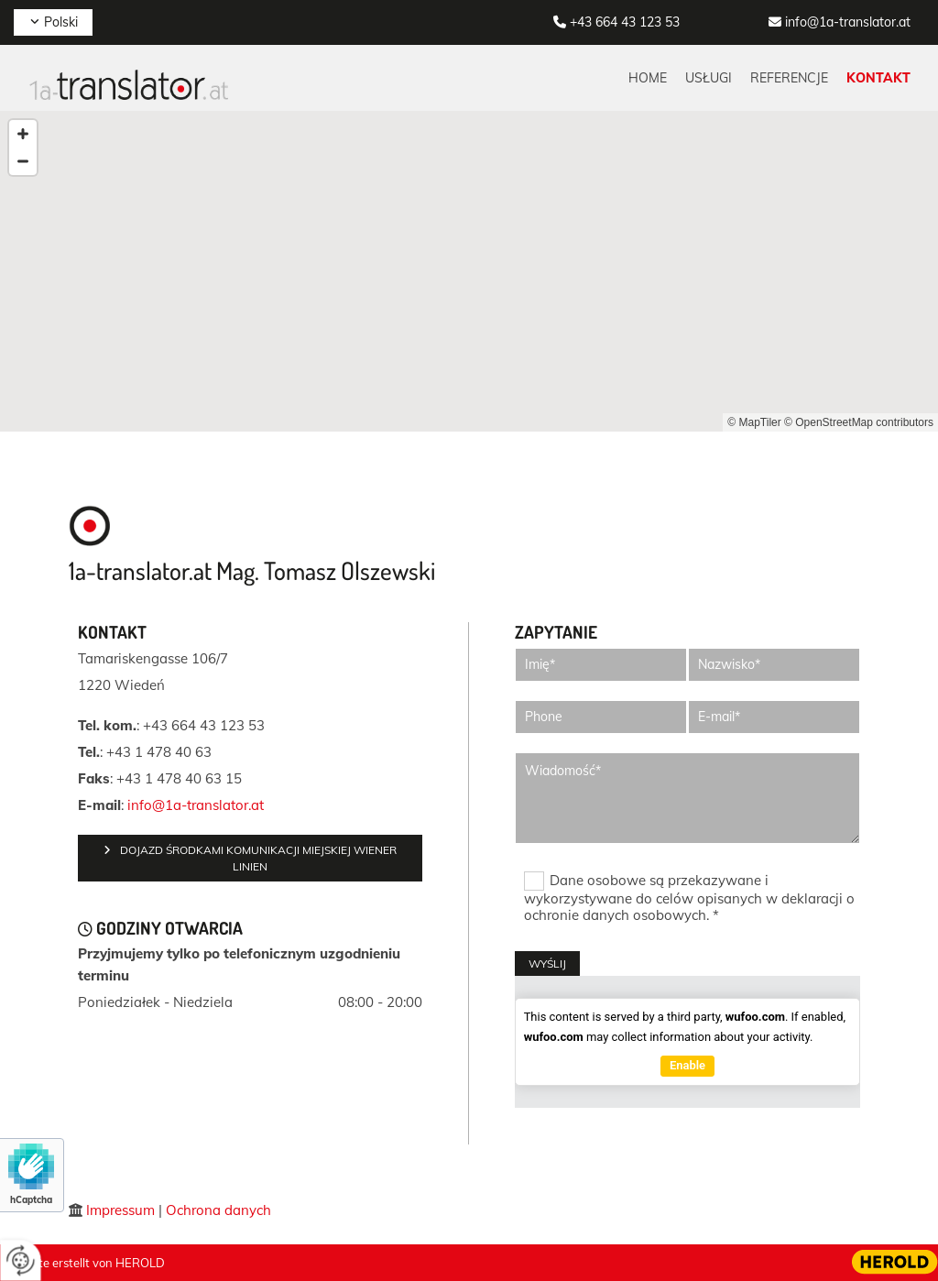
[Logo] (127, 84)
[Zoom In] (23, 134)
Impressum (120, 1210)
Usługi (708, 78)
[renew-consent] (20, 1260)
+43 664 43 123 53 (625, 22)
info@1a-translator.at (848, 22)
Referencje (789, 78)
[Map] (469, 271)
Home (647, 78)
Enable (687, 1065)
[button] (250, 858)
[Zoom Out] (23, 161)
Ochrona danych (218, 1210)
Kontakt (878, 78)
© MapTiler (753, 422)
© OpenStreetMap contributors (858, 422)
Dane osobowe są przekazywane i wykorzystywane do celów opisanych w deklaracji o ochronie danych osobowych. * (689, 897)
